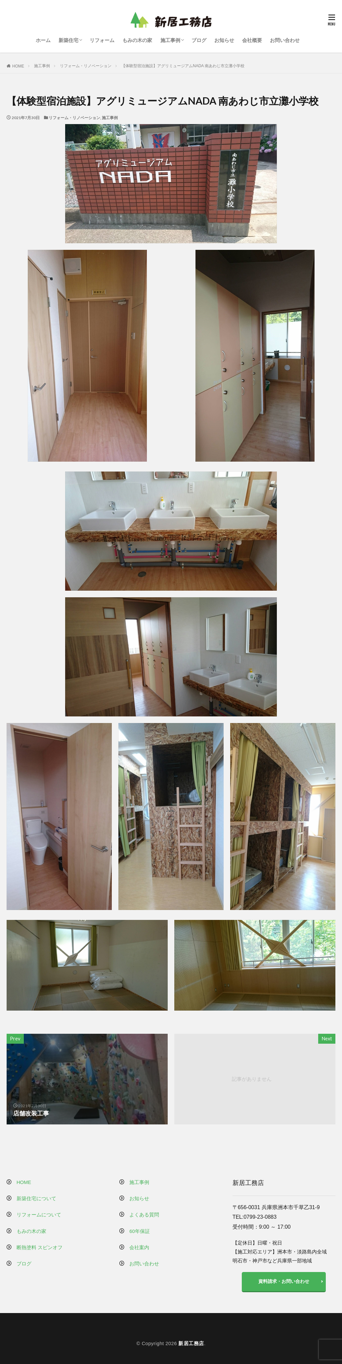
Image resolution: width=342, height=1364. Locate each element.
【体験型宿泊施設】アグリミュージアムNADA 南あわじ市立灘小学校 (182, 66)
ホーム (43, 40)
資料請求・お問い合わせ (283, 1281)
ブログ (199, 40)
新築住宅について (36, 1198)
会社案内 (139, 1247)
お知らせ (224, 40)
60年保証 (139, 1231)
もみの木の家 (137, 40)
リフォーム (102, 40)
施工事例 (170, 40)
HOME (18, 66)
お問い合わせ (285, 40)
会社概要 (252, 40)
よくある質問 (144, 1214)
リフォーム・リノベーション (85, 66)
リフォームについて (39, 1214)
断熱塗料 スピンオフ (40, 1247)
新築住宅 (68, 40)
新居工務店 (191, 1343)
